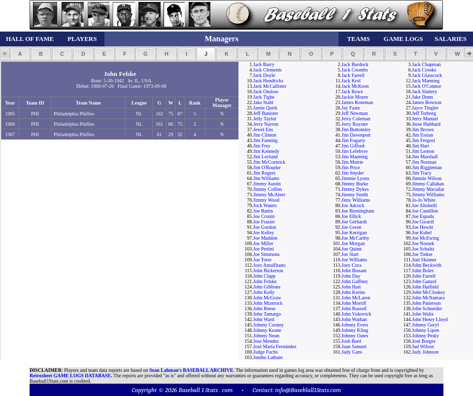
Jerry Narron (265, 124)
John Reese (264, 308)
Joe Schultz (423, 249)
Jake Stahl (263, 102)
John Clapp (264, 276)
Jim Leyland (265, 156)
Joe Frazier (264, 221)
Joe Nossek (423, 243)
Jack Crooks (424, 69)
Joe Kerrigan (354, 232)
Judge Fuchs (265, 352)
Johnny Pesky (425, 335)
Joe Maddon (265, 238)
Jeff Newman (354, 113)
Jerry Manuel (425, 118)
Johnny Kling (354, 330)
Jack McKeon (355, 86)
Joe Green (351, 227)
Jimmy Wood (266, 200)
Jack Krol (351, 80)
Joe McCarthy (355, 238)
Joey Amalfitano (269, 265)
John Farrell (424, 276)
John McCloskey (428, 292)
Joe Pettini (263, 249)
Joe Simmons (266, 254)
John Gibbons (266, 286)
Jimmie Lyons (355, 178)
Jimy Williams (355, 200)
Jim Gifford (353, 145)
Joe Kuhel (422, 232)
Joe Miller (263, 243)
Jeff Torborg (424, 113)
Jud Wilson (423, 346)
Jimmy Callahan (428, 183)
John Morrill (353, 303)
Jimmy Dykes (355, 189)
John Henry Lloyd (430, 319)
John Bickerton (268, 270)
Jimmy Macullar (428, 189)
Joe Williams (354, 259)
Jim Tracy (422, 173)
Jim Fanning (265, 140)
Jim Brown (423, 129)
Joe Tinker (422, 254)
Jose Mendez (266, 341)
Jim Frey (261, 145)
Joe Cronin (264, 216)
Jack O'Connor (426, 86)
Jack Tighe (263, 97)
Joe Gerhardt (354, 221)
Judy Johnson (425, 352)
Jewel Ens (263, 129)
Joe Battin (263, 211)
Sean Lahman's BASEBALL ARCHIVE (191, 370)
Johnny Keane (267, 330)
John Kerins (353, 292)
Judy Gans (351, 352)
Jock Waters (265, 205)
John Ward (263, 319)
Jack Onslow (265, 91)
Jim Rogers (264, 173)
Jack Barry (263, 64)
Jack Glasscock (427, 75)
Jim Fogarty (353, 140)
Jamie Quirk (265, 107)
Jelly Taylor (264, 118)
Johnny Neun (266, 335)
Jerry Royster (354, 124)
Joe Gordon (264, 227)
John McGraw (267, 297)
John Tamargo (267, 314)
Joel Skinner (424, 259)
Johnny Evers (354, 324)
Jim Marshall (425, 156)
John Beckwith (426, 265)
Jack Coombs (354, 69)
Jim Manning (354, 156)
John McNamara (428, 297)
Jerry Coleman (356, 118)
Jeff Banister (265, 113)
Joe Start (350, 254)
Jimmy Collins (267, 189)
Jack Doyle (264, 75)
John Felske (265, 281)
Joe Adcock (352, 205)
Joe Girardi (423, 221)
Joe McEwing (425, 238)
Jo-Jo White (424, 200)
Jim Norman (424, 162)
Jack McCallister (269, 86)
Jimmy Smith (354, 194)
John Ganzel (424, 281)
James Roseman (357, 102)
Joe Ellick (351, 216)
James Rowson (426, 102)
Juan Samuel (354, 346)
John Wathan (354, 319)
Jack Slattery (424, 91)
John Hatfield (425, 286)
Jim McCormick (269, 162)
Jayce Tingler (425, 107)
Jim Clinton (264, 135)
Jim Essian (422, 135)
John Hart (351, 286)
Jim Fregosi (423, 140)
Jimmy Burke (354, 183)
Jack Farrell (353, 75)
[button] (20, 53)
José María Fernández (275, 346)
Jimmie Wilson (426, 178)
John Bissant (354, 270)
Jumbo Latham (268, 357)
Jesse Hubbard (426, 124)
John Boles (423, 270)
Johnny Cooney (268, 324)
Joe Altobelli (424, 205)
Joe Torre (262, 259)
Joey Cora (351, 265)
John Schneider (427, 308)
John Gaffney (354, 281)
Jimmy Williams (428, 194)
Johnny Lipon (425, 330)
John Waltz (423, 314)
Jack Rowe (352, 91)
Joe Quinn (351, 249)
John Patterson (426, 303)
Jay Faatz (350, 107)
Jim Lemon (423, 151)
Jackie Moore (354, 97)
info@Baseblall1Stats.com (308, 390)
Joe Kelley (263, 232)
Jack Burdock (355, 64)
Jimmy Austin (267, 183)
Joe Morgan (353, 243)
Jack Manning (425, 80)
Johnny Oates (354, 335)
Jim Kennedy (266, 151)
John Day (350, 276)
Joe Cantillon (425, 211)
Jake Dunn (422, 97)
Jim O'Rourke (266, 167)
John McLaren (355, 297)
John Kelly (264, 292)
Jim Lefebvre (354, 151)
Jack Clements (267, 69)
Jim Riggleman (427, 167)
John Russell (354, 308)
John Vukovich (356, 314)
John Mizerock (268, 303)
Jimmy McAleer (269, 194)
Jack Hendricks (268, 80)
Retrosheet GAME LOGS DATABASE (70, 375)
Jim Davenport (356, 135)
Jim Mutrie (352, 162)
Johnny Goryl (425, 324)
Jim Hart (420, 145)
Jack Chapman (426, 64)
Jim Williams (266, 178)
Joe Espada (423, 216)
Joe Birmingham (357, 211)
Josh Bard (351, 341)
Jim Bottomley (356, 129)
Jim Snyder (352, 173)
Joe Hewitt (422, 227)
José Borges (424, 341)
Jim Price (350, 167)
